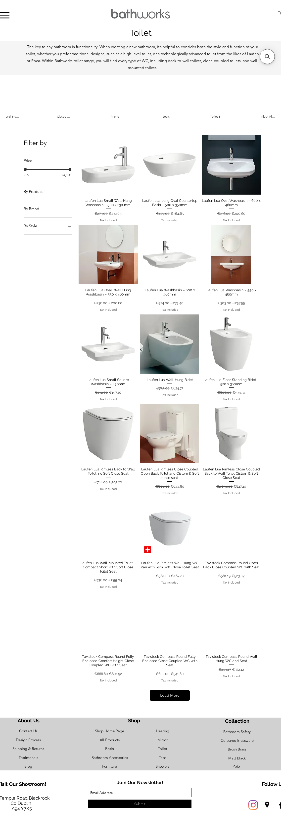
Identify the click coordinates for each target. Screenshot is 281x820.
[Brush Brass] (237, 749)
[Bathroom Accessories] (109, 757)
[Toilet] (162, 748)
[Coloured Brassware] (237, 740)
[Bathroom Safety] (237, 731)
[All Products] (109, 740)
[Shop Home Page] (109, 731)
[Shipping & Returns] (28, 748)
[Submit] (139, 804)
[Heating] (162, 731)
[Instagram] (253, 805)
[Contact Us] (28, 731)
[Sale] (236, 766)
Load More (170, 695)
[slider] (25, 169)
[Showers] (162, 766)
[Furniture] (109, 766)
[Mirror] (162, 740)
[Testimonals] (28, 757)
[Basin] (109, 748)
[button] (267, 56)
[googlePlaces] (267, 805)
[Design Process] (28, 740)
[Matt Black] (237, 758)
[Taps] (162, 757)
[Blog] (28, 766)
